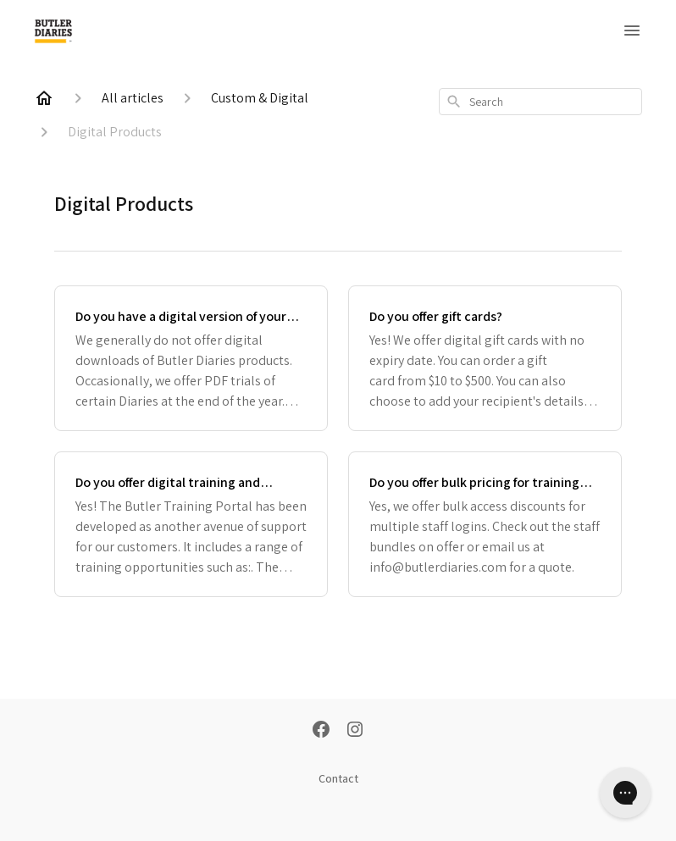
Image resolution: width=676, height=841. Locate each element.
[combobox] (540, 101)
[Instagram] (355, 731)
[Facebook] (321, 731)
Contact (338, 778)
